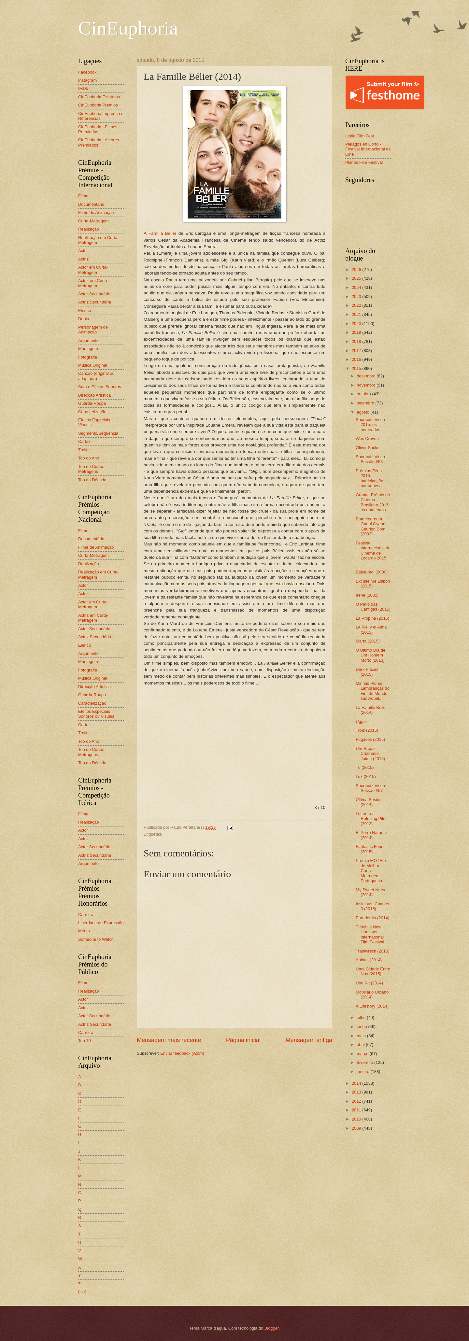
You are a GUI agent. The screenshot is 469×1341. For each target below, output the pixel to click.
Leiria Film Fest (359, 136)
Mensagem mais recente (169, 1040)
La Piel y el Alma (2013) (371, 629)
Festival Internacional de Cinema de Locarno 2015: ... (373, 553)
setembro (366, 403)
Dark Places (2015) (367, 672)
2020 (357, 323)
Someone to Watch (96, 939)
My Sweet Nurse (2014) (371, 892)
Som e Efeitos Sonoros (99, 386)
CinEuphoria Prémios (98, 105)
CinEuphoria (128, 28)
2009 (357, 1128)
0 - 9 (82, 1292)
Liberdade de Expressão (101, 922)
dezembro (367, 376)
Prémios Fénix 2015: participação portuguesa (369, 478)
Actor (83, 250)
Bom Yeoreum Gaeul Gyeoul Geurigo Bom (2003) (371, 526)
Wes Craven (367, 438)
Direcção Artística (94, 395)
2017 (357, 350)
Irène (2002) (367, 595)
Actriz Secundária (94, 302)
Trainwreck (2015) (372, 951)
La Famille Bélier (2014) (371, 710)
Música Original (92, 365)
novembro (367, 385)
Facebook (87, 72)
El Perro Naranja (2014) (371, 835)
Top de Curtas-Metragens (92, 469)
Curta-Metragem (93, 221)
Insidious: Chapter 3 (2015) (373, 906)
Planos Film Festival (364, 162)
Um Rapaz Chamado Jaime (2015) (370, 753)
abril (361, 1044)
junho (362, 1026)
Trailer (84, 449)
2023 (357, 296)
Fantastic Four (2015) (369, 849)
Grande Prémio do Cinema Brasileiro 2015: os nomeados (373, 502)
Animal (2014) (369, 959)
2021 (357, 314)
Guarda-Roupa (92, 403)
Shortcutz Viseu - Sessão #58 (372, 459)
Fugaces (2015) (370, 739)
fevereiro (365, 1062)
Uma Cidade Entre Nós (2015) (373, 971)
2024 (357, 287)
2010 (357, 1119)
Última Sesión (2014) (368, 802)
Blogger (271, 1328)
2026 (357, 269)
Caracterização (92, 411)
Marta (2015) (368, 641)
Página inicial (243, 1040)
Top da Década (92, 479)
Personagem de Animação (93, 329)
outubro (364, 393)
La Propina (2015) (372, 618)
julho (362, 1017)
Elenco (84, 310)
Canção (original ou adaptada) (96, 376)
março (363, 1053)
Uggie (361, 721)
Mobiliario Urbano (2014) (372, 994)
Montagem (88, 348)
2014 (357, 1083)
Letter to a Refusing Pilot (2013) (371, 818)
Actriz (83, 259)
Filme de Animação (96, 212)
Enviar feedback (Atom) (182, 1053)
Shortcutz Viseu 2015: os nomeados (370, 424)
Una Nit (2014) (369, 983)
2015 (357, 368)
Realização (88, 229)
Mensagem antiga (309, 1040)
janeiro (363, 1071)
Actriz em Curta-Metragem (93, 283)
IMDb (83, 88)
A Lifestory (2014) (372, 1006)
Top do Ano (88, 458)
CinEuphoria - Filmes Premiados (97, 129)
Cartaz (84, 441)
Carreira (85, 914)
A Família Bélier (160, 233)
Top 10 (84, 1040)
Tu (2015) (365, 767)
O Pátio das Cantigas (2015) (373, 607)
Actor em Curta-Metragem (93, 270)
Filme (83, 195)
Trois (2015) (367, 730)
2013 (357, 1092)
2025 (357, 278)
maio (362, 1035)
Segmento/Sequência (98, 433)
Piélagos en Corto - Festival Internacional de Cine (368, 149)
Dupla (83, 318)
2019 (357, 332)
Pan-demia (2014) (372, 917)
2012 (357, 1101)
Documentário (91, 204)
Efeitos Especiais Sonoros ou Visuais (96, 714)
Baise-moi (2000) (372, 572)
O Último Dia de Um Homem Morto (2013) (370, 655)
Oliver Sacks (367, 447)
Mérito (84, 930)
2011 (357, 1110)
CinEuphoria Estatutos (99, 96)
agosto (363, 412)
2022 (357, 305)
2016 (357, 359)
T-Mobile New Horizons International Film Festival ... (372, 934)
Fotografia (87, 357)
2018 (357, 341)
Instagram (87, 80)
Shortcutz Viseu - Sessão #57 (372, 788)
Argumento (88, 340)
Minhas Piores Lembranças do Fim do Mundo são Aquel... (373, 691)
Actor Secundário (94, 293)
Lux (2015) (366, 776)
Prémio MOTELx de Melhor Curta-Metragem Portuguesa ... (371, 870)
